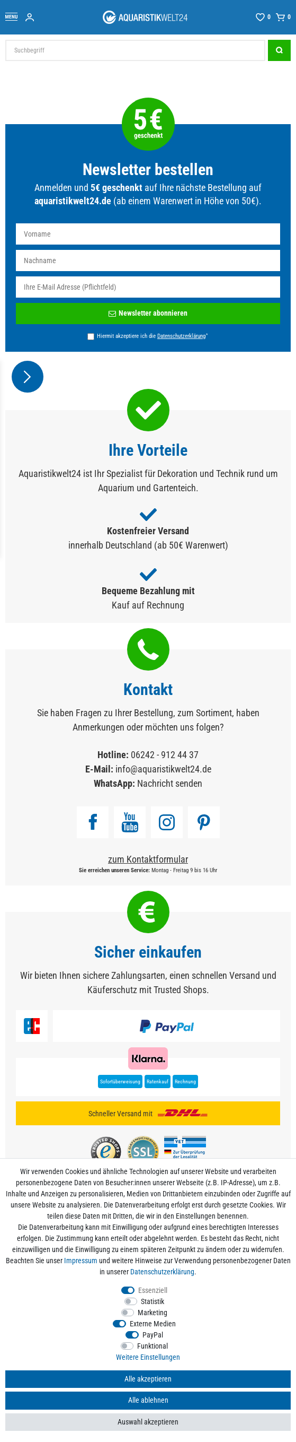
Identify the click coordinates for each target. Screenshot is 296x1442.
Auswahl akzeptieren (148, 1422)
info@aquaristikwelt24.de (163, 769)
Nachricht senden (169, 783)
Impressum (80, 1260)
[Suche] (279, 50)
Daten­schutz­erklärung (162, 1271)
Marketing (152, 1312)
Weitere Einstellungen (148, 1357)
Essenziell (152, 1290)
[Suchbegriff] (135, 50)
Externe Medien (153, 1323)
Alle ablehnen (148, 1400)
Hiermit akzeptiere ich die (152, 336)
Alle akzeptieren (148, 1379)
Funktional (152, 1346)
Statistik (152, 1301)
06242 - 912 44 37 (165, 754)
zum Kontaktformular (148, 859)
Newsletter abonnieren (148, 313)
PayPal (152, 1335)
